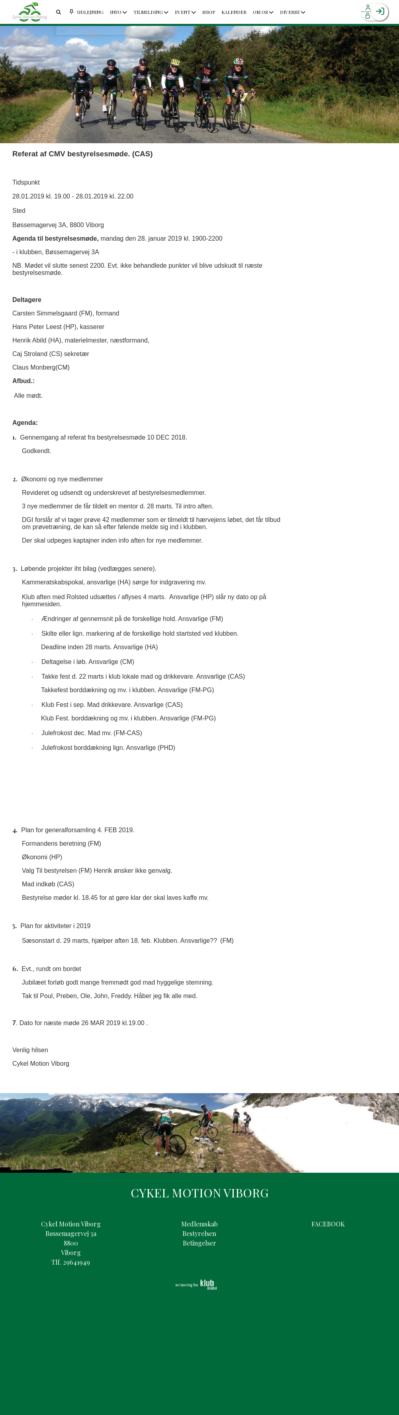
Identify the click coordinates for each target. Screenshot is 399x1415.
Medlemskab (199, 1224)
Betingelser (199, 1243)
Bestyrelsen (199, 1233)
